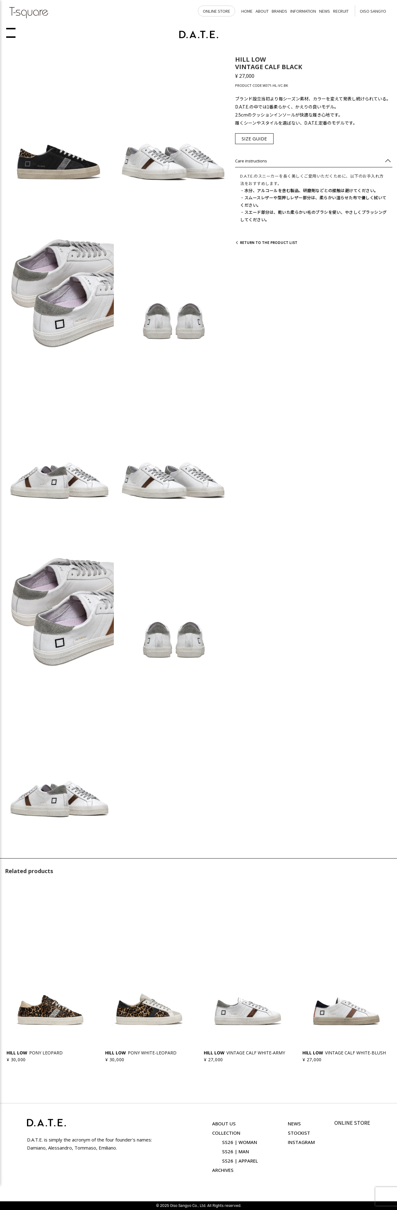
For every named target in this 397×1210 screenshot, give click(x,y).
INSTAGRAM (301, 1142)
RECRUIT (341, 11)
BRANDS (279, 11)
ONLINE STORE (216, 11)
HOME (246, 11)
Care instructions (251, 161)
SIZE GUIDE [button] (254, 138)
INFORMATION (303, 11)
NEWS (324, 11)
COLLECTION (226, 1133)
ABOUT (262, 11)
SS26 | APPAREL (240, 1161)
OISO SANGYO (373, 11)
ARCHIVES (223, 1170)
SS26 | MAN (235, 1151)
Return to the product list (266, 242)
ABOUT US (224, 1123)
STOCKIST (299, 1133)
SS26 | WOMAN (239, 1142)
